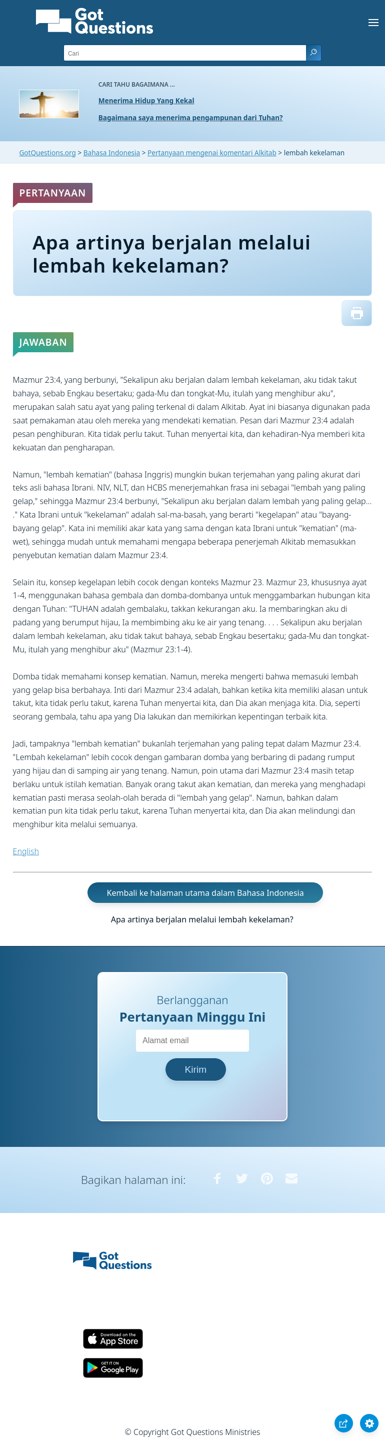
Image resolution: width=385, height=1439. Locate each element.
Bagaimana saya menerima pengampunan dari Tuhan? (190, 117)
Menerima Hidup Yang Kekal (146, 100)
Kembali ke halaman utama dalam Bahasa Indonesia (205, 892)
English (26, 851)
